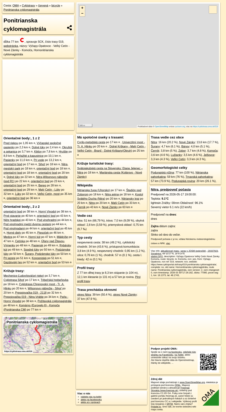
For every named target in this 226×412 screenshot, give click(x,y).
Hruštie (63, 151)
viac (168, 243)
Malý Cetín (117, 202)
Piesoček (43, 232)
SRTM (169, 404)
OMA (16, 5)
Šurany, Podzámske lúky (40, 253)
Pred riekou (11, 143)
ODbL (178, 385)
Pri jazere (10, 258)
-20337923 (212, 251)
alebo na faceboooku (91, 399)
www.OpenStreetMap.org (192, 382)
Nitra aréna (112, 194)
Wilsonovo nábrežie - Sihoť (45, 288)
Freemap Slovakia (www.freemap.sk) (170, 389)
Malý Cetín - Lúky (49, 189)
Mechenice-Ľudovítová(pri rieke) (24, 275)
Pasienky (9, 160)
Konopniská (39, 258)
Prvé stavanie (12, 215)
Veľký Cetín (178, 159)
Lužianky (176, 154)
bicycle (55, 5)
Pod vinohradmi (46, 220)
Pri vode (39, 160)
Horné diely (14, 232)
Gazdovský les (13, 262)
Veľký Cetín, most (48, 193)
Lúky (18, 193)
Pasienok (37, 245)
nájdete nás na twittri (91, 396)
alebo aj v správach (90, 402)
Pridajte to (156, 406)
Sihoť (41, 164)
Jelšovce (208, 154)
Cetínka (20, 241)
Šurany (155, 146)
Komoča (212, 150)
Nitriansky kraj (130, 198)
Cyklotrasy (28, 5)
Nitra (92, 202)
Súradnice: (156, 253)
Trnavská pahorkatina (199, 176)
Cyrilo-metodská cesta (91, 142)
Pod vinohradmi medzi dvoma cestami (27, 224)
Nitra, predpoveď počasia (171, 189)
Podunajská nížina (162, 172)
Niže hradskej (12, 220)
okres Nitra (84, 294)
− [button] (82, 13)
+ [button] (82, 8)
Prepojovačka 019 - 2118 (31, 292)
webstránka (11, 45)
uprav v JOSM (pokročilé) (193, 251)
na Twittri (178, 354)
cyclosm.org (180, 126)
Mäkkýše (62, 236)
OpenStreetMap (161, 126)
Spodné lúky (31, 249)
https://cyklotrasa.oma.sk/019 (205, 126)
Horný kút (34, 236)
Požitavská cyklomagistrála (55, 301)
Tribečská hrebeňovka (54, 279)
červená (43, 5)
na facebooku (175, 352)
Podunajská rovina (183, 181)
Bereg (42, 185)
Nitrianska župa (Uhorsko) (93, 190)
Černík (81, 207)
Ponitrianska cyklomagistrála (21, 9)
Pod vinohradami (14, 228)
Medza (8, 236)
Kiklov (38, 151)
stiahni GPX (157, 256)
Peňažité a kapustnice (30, 155)
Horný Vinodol (47, 211)
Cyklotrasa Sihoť (14, 279)
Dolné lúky (38, 147)
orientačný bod (13, 164)
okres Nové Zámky (125, 294)
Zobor (182, 150)
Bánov (185, 146)
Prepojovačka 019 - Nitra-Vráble (24, 296)
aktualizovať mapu (170, 251)
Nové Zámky (110, 207)
